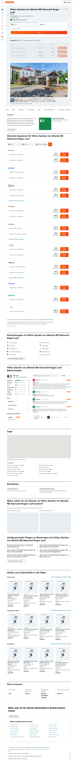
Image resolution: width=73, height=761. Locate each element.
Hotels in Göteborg (53, 724)
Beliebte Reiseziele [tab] (13, 716)
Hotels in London (52, 726)
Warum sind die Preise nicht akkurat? (39, 758)
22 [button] (20, 48)
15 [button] (20, 44)
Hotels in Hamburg (53, 730)
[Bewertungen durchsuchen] (47, 376)
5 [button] (34, 38)
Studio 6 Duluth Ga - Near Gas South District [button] (15, 630)
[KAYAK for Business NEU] (2, 28)
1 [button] (20, 38)
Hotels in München (34, 732)
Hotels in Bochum (33, 724)
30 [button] (24, 51)
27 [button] (13, 51)
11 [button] (30, 41)
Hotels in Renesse (14, 724)
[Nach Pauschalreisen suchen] (2, 15)
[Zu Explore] (2, 19)
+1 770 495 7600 (14, 18)
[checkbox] (14, 418)
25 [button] (30, 48)
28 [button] (17, 51)
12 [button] (34, 41)
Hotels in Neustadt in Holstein (16, 736)
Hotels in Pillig (33, 734)
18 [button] (30, 44)
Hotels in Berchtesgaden (35, 736)
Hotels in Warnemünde (54, 734)
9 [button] (59, 41)
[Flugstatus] (2, 22)
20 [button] (13, 48)
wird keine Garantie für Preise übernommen (40, 749)
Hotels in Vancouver (53, 728)
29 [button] (20, 51)
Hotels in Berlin (13, 734)
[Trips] (2, 32)
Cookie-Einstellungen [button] (12, 326)
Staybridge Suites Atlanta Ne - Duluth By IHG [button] (31, 662)
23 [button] (24, 48)
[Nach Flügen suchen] (2, 6)
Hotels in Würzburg (14, 728)
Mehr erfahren (50, 319)
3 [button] (27, 38)
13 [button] (13, 44)
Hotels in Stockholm (14, 730)
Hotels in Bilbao (33, 728)
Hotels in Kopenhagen (34, 730)
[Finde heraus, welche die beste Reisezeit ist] (2, 25)
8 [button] (20, 41)
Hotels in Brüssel (14, 732)
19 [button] (34, 44)
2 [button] (59, 38)
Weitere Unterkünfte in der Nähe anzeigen (61, 577)
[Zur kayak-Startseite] (9, 2)
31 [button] (27, 51)
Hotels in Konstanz (53, 736)
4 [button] (30, 38)
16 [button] (23, 44)
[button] (2, 2)
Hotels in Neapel (13, 726)
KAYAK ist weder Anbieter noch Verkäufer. (39, 753)
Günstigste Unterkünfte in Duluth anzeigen (61, 610)
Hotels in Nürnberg (34, 726)
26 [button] (34, 48)
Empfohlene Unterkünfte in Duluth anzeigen (61, 643)
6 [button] (13, 41)
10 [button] (27, 41)
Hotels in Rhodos (52, 732)
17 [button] (27, 44)
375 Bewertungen (22, 20)
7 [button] (52, 41)
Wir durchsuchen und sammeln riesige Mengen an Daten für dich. (39, 756)
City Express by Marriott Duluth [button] (31, 629)
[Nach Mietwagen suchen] (2, 12)
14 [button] (17, 44)
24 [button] (27, 48)
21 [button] (17, 48)
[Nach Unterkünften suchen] (2, 9)
